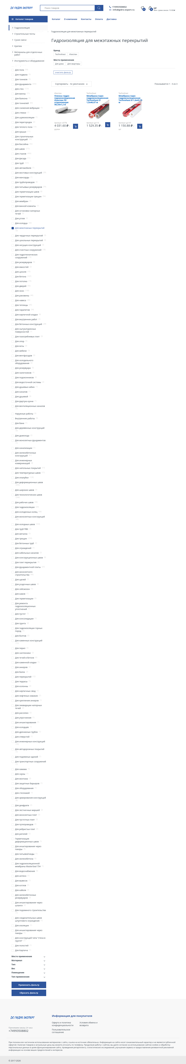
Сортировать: (62, 83)
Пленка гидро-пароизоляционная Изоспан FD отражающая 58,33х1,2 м (64, 100)
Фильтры (20, 42)
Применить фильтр (28, 985)
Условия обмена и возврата (89, 1024)
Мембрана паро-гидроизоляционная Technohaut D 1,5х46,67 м (97, 99)
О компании (70, 19)
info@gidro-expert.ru (123, 9)
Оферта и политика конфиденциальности (62, 1024)
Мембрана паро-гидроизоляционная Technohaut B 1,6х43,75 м (130, 99)
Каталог (56, 19)
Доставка (112, 19)
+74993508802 (119, 6)
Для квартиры (73, 63)
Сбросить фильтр (29, 992)
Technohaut (60, 54)
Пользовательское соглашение (61, 1031)
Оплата (99, 19)
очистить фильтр (63, 72)
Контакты (86, 19)
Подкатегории (37, 42)
